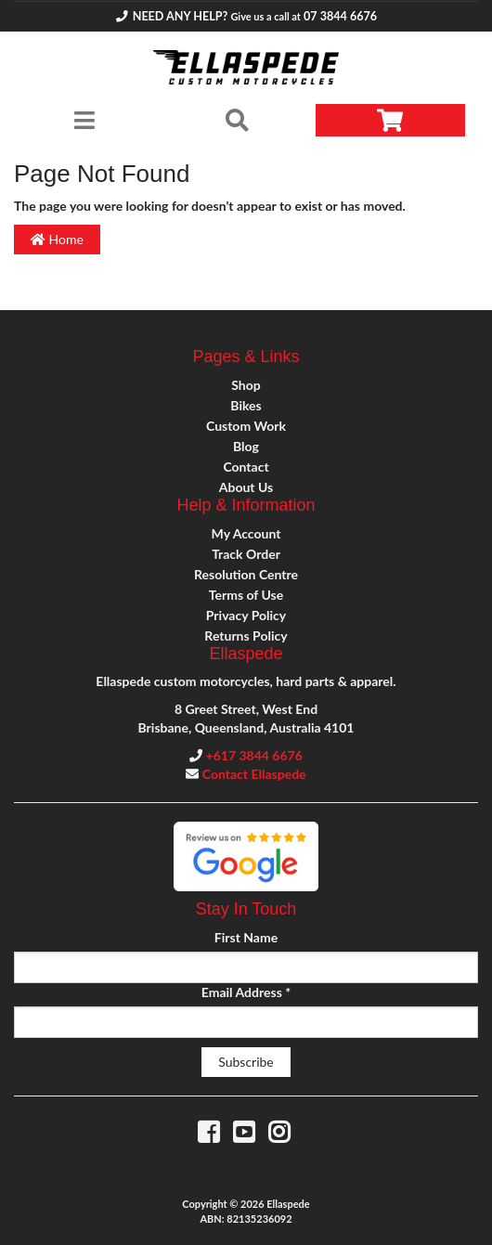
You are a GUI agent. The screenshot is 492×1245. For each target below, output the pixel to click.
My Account (246, 533)
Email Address (246, 992)
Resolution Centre (246, 574)
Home (57, 239)
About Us (246, 487)
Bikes (245, 405)
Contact (245, 466)
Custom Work (246, 426)
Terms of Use (246, 595)
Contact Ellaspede (254, 774)
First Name (246, 937)
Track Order (246, 554)
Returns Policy (245, 635)
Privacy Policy (246, 615)
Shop (245, 385)
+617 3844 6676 (254, 755)
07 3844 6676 (340, 16)
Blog (246, 446)
